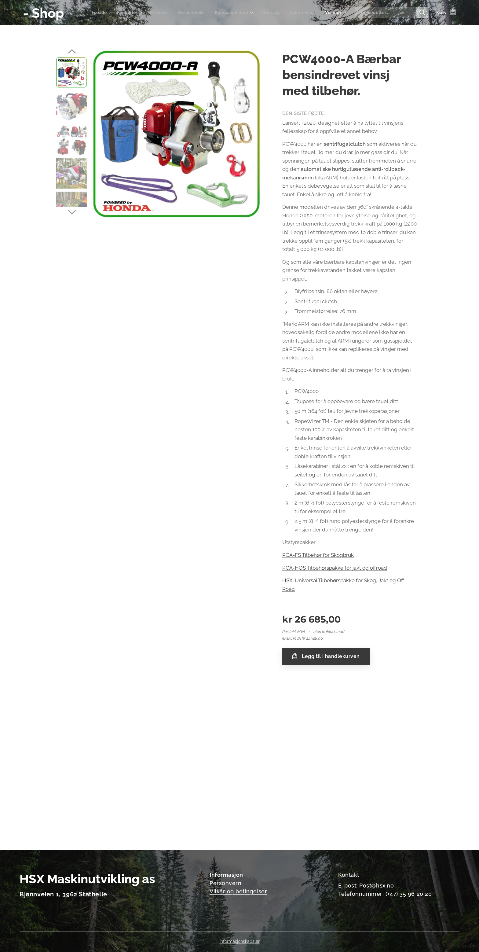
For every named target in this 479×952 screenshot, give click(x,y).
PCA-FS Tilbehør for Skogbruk (318, 555)
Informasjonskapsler (240, 941)
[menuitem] (89, 12)
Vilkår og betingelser (238, 891)
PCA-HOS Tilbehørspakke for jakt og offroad (334, 568)
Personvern (225, 883)
